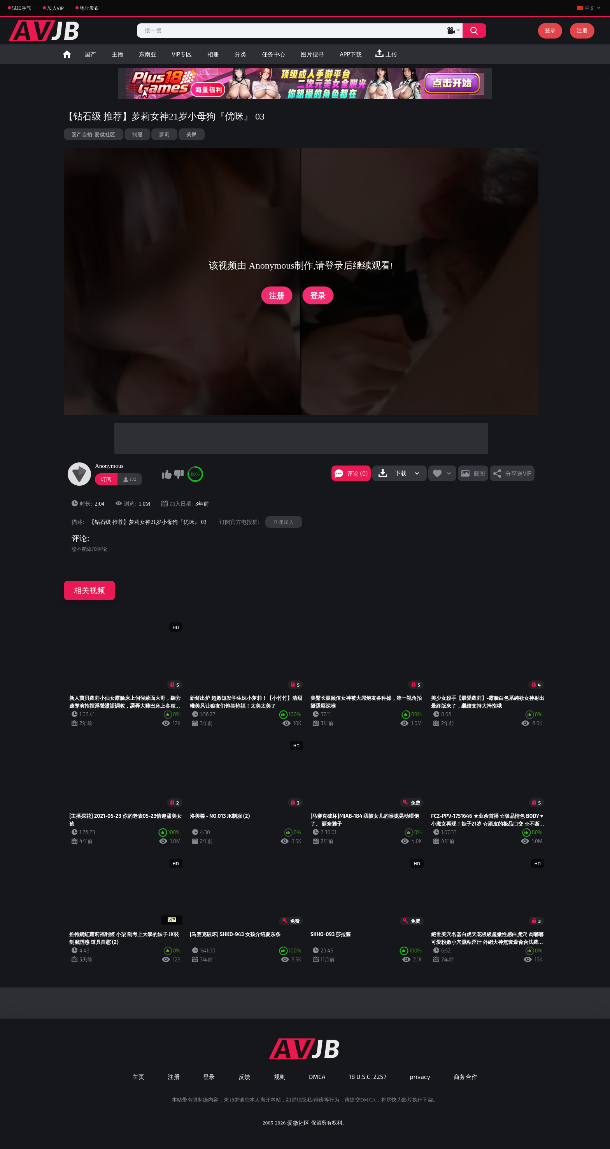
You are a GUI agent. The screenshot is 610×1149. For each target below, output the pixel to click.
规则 (280, 1076)
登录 (550, 30)
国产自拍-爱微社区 (94, 134)
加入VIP (55, 8)
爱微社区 (298, 1122)
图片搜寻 (312, 54)
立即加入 (283, 522)
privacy (420, 1076)
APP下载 (351, 54)
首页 (67, 54)
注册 (582, 30)
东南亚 (147, 54)
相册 (213, 54)
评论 (79, 538)
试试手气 (21, 8)
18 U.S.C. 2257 (368, 1076)
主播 (117, 54)
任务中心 (273, 54)
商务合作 (466, 1076)
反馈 (244, 1076)
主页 (138, 1076)
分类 (240, 54)
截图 (479, 473)
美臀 (191, 134)
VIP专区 (182, 54)
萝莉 (164, 134)
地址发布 (89, 8)
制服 (137, 134)
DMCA (317, 1076)
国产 (90, 54)
